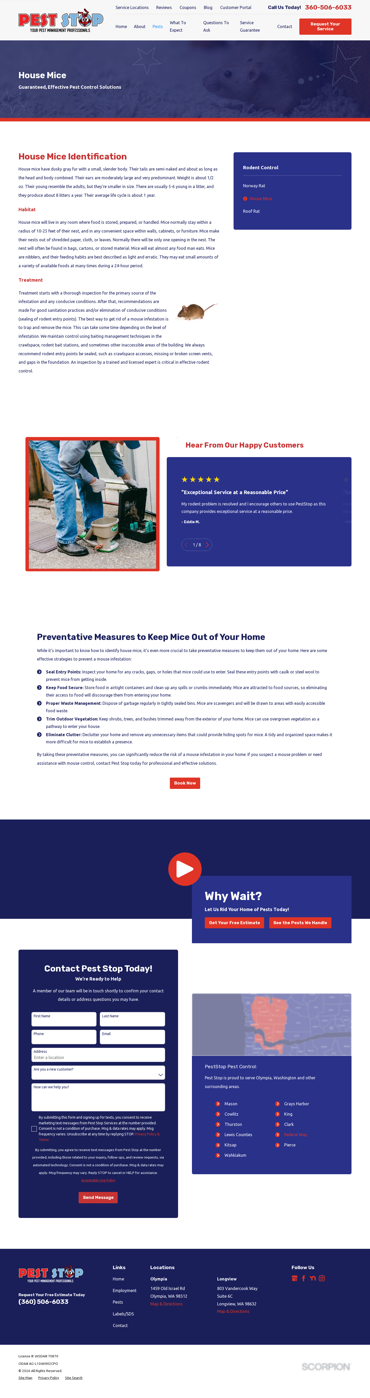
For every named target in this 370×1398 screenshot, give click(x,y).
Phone (30, 1034)
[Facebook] (304, 1278)
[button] (185, 869)
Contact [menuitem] (284, 26)
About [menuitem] (139, 26)
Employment (124, 1290)
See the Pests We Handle (300, 922)
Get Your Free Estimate (234, 922)
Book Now (185, 783)
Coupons (188, 7)
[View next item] (215, 544)
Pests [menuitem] (158, 26)
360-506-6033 (328, 7)
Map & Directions (166, 1304)
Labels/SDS (123, 1314)
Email (98, 1034)
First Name (33, 1016)
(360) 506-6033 (43, 1301)
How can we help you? (43, 1087)
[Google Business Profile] (295, 1278)
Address (32, 1051)
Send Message (90, 1197)
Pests (118, 1302)
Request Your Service (325, 27)
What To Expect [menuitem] (178, 26)
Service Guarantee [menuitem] (250, 26)
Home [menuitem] (121, 26)
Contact (120, 1325)
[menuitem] (292, 186)
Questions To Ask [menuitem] (216, 26)
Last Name (102, 1016)
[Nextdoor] (313, 1278)
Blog (208, 7)
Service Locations (132, 7)
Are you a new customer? (45, 1069)
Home (118, 1279)
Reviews (164, 7)
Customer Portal (235, 7)
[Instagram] (322, 1278)
